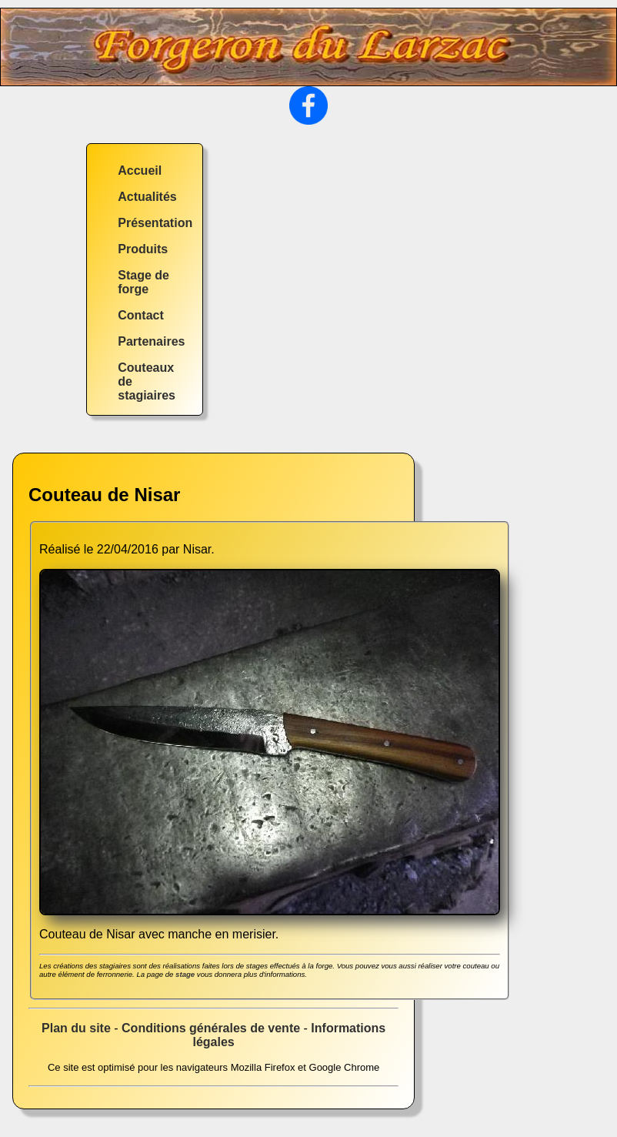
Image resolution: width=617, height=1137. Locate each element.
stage (185, 974)
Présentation (155, 222)
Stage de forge (143, 282)
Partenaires (151, 341)
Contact (141, 315)
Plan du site (76, 1028)
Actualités (147, 196)
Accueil (140, 170)
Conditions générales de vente (211, 1028)
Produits (143, 249)
